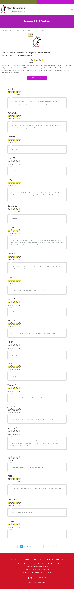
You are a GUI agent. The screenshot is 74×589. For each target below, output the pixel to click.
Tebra (44, 582)
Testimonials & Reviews (38, 30)
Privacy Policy (27, 559)
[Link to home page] (18, 9)
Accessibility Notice (53, 559)
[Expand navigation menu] (72, 9)
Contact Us (64, 559)
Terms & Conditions (39, 559)
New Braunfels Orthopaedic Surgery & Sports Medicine (16, 30)
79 (48, 547)
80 (52, 547)
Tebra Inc (18, 559)
